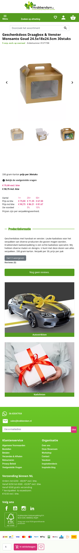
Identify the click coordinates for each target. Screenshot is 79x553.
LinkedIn (32, 505)
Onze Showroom (50, 449)
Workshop (46, 453)
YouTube (15, 505)
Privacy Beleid (9, 464)
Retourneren (8, 460)
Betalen (5, 453)
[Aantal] (7, 547)
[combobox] (39, 28)
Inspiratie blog (48, 467)
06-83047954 (15, 413)
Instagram (24, 505)
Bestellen (6, 449)
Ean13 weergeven (15, 258)
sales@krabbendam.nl (21, 421)
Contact (45, 456)
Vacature (46, 460)
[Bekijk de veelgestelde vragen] (21, 180)
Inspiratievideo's (49, 464)
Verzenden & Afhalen (12, 456)
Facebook (7, 505)
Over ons (46, 445)
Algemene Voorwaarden (13, 445)
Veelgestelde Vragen (12, 467)
